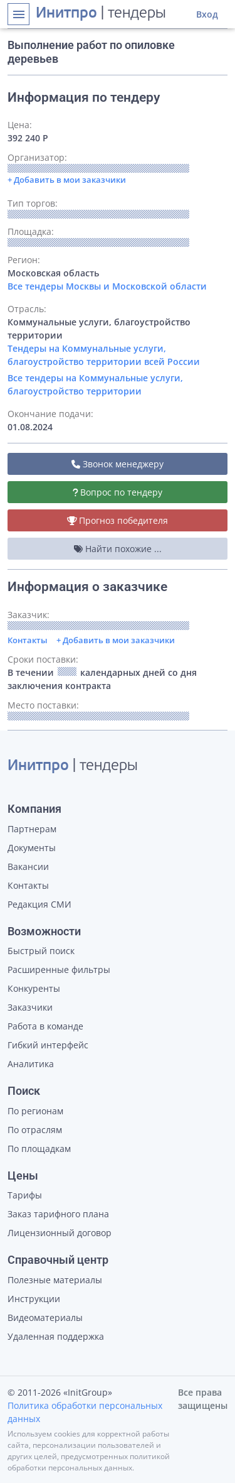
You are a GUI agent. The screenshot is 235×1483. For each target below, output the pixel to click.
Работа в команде (45, 1026)
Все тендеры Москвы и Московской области (107, 286)
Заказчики (30, 1007)
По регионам (35, 1111)
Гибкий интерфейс (48, 1045)
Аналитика (31, 1064)
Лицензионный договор (60, 1233)
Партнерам (32, 829)
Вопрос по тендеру (118, 492)
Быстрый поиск (41, 951)
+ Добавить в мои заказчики (115, 640)
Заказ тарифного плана (58, 1214)
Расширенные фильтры (59, 969)
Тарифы (25, 1195)
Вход (207, 14)
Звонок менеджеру (117, 464)
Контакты (28, 640)
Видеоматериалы (45, 1317)
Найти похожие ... (118, 549)
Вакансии (28, 866)
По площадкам (39, 1148)
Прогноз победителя (118, 520)
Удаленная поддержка (56, 1336)
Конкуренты (34, 988)
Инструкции (34, 1299)
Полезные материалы (55, 1280)
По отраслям (35, 1130)
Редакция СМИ (39, 904)
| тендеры (101, 13)
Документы (32, 848)
